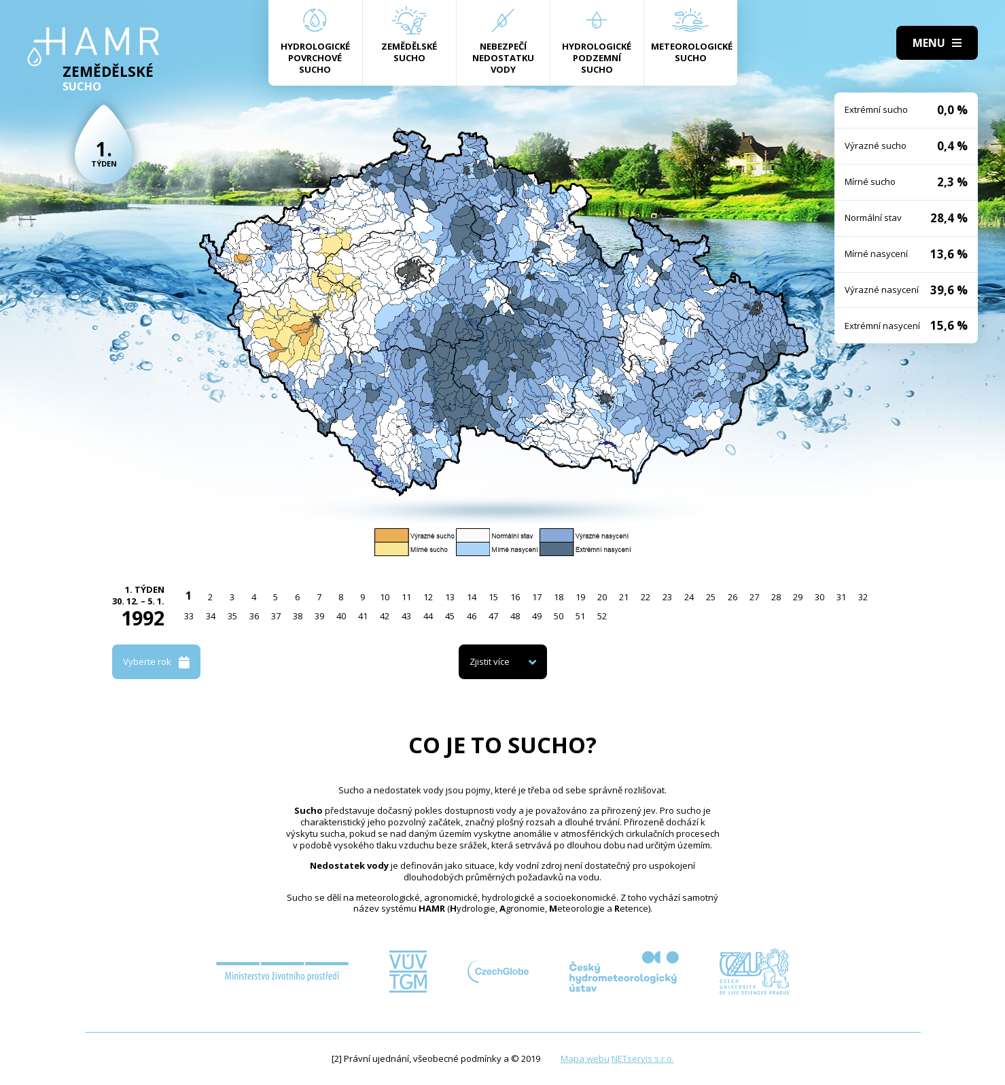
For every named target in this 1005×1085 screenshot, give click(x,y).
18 (558, 597)
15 (493, 597)
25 (711, 597)
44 (428, 616)
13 (450, 597)
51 (580, 616)
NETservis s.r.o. (643, 1058)
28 (776, 597)
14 (471, 597)
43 (406, 616)
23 (667, 597)
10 (384, 597)
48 (515, 616)
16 (515, 597)
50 (558, 616)
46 (471, 616)
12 (428, 597)
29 (798, 597)
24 (689, 597)
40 (341, 616)
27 (754, 597)
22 (645, 597)
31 (841, 597)
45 (450, 616)
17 (537, 597)
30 (819, 597)
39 (319, 616)
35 (232, 616)
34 (210, 616)
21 (624, 597)
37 (276, 616)
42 (384, 616)
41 (363, 616)
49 (537, 616)
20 (602, 597)
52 (602, 616)
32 (863, 597)
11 (406, 597)
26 (732, 597)
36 (254, 616)
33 (189, 616)
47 (493, 616)
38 (297, 616)
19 (580, 597)
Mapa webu (585, 1058)
